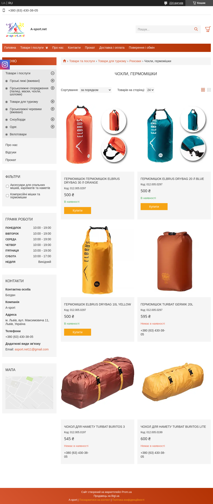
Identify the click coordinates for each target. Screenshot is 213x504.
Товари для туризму (112, 61)
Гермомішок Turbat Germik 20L (167, 304)
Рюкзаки (135, 61)
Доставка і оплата (112, 47)
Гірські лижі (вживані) (25, 81)
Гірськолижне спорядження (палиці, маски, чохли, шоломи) (29, 91)
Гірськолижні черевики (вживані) (26, 110)
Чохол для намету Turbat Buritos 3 (94, 426)
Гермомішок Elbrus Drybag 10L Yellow (97, 304)
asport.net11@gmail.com (32, 349)
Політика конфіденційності (128, 499)
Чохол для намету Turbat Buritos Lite (173, 426)
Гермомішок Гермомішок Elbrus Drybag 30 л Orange (92, 180)
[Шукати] (196, 29)
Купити (78, 210)
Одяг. (13, 127)
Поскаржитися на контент (94, 499)
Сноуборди (17, 119)
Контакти (74, 47)
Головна (10, 47)
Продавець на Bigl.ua (106, 495)
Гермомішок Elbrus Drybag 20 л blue (172, 179)
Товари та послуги (82, 61)
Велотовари (18, 134)
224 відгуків (176, 3)
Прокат (90, 47)
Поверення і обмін (142, 47)
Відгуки (10, 152)
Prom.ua (127, 492)
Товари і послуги (31, 47)
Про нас (57, 47)
